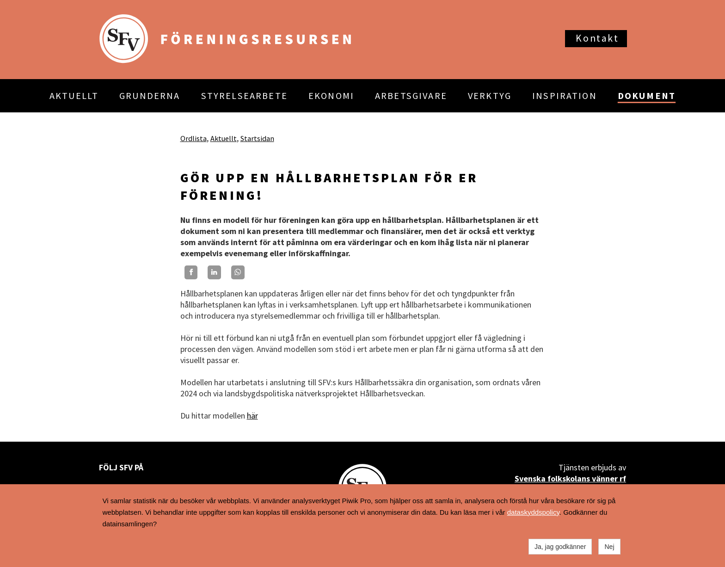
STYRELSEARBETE (244, 96)
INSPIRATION (564, 96)
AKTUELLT (73, 96)
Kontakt (597, 38)
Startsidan (257, 138)
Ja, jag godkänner (560, 546)
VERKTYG (489, 96)
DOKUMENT (647, 96)
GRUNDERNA (149, 96)
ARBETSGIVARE (411, 96)
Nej (609, 546)
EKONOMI (331, 96)
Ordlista (193, 138)
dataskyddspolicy (533, 512)
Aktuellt (223, 138)
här (252, 415)
